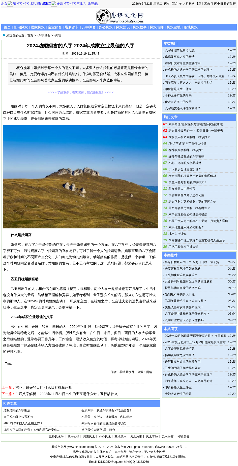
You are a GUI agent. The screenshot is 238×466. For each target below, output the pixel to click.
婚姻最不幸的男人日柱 (180, 294)
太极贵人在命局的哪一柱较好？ (189, 137)
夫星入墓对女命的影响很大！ (188, 182)
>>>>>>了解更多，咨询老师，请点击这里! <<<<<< (80, 92)
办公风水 (106, 27)
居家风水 (38, 27)
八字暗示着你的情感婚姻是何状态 (104, 423)
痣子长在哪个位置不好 (18, 417)
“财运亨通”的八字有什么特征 (187, 143)
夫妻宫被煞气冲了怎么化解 (186, 195)
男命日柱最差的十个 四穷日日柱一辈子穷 (196, 130)
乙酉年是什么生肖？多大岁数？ (186, 301)
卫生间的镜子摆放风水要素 (183, 368)
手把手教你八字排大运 (183, 247)
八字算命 (89, 27)
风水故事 (140, 27)
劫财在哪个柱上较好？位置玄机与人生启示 (197, 240)
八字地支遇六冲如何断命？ (182, 108)
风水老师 (157, 27)
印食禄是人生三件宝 (177, 89)
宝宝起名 (55, 27)
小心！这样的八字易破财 (185, 163)
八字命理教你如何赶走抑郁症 (188, 214)
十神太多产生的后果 (177, 95)
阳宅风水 (21, 27)
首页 (7, 27)
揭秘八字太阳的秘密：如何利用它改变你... (31, 430)
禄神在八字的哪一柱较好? (186, 150)
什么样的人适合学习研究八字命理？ (188, 69)
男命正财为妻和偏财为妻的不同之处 (192, 201)
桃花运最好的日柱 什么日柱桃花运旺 (43, 387)
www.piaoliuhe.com (80, 447)
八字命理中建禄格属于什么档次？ (187, 313)
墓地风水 (191, 27)
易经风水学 (56, 436)
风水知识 (123, 27)
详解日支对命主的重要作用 (182, 63)
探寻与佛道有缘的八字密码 (186, 156)
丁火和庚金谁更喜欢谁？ (185, 169)
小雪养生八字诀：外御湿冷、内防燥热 (107, 417)
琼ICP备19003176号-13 (170, 447)
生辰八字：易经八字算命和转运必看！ (107, 410)
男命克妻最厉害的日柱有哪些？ (189, 208)
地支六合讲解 (177, 234)
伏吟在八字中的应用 (177, 102)
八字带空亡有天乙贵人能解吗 (184, 320)
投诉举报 (230, 3)
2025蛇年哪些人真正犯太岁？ (23, 423)
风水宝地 (173, 27)
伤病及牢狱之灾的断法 (179, 57)
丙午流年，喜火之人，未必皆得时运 (188, 82)
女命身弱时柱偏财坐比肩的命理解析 (192, 176)
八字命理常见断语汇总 (179, 50)
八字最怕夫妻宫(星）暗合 (98, 430)
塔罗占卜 (72, 27)
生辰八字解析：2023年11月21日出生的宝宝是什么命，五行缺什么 (66, 394)
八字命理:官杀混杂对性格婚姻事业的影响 (196, 124)
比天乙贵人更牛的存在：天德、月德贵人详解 (194, 76)
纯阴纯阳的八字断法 (16, 410)
